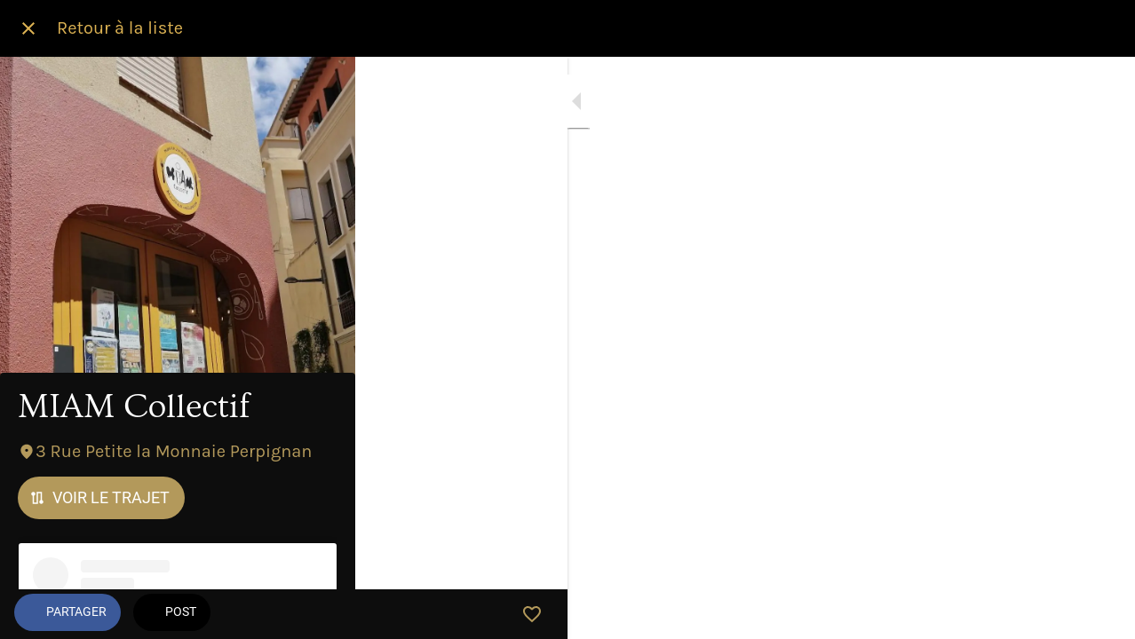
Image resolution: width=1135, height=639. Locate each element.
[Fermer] (28, 28)
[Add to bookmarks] (1099, 614)
